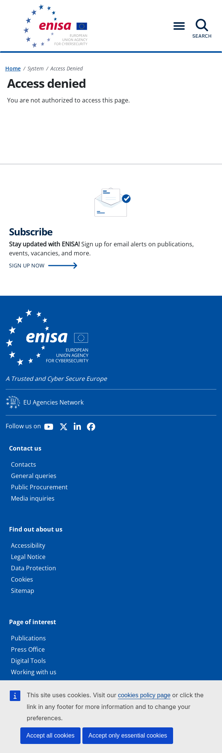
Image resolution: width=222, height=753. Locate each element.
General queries (33, 476)
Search (201, 36)
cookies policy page (144, 695)
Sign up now (26, 265)
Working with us (33, 672)
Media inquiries (33, 498)
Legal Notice (28, 557)
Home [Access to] (13, 68)
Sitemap (22, 591)
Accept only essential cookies (127, 735)
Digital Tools (28, 661)
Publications (28, 638)
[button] (179, 26)
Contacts (23, 464)
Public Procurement (39, 487)
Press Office (28, 649)
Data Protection (33, 568)
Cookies (22, 579)
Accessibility (28, 545)
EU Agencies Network (53, 402)
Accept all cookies (50, 735)
